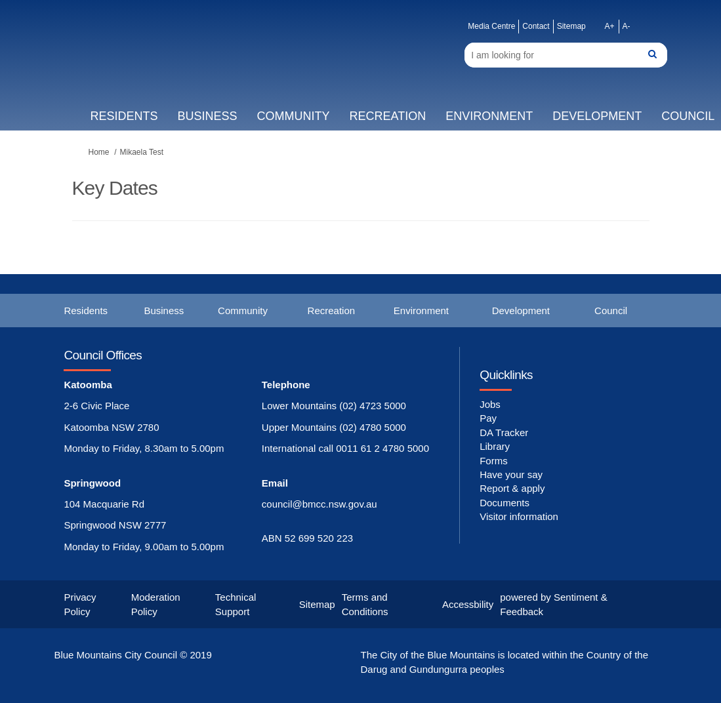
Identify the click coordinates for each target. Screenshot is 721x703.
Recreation (387, 116)
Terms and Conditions (365, 604)
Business (207, 116)
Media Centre (491, 26)
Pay (488, 418)
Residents (123, 116)
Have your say (511, 474)
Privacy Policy (80, 604)
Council (610, 310)
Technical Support (236, 604)
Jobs (490, 404)
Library (495, 446)
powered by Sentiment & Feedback (553, 604)
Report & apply (512, 488)
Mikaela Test (141, 152)
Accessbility (467, 604)
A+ (610, 26)
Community (293, 116)
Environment (489, 116)
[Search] (565, 55)
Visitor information (519, 516)
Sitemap (571, 26)
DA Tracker (504, 432)
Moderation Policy (155, 604)
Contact (535, 26)
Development (597, 116)
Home (99, 152)
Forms (494, 460)
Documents (504, 502)
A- (626, 26)
